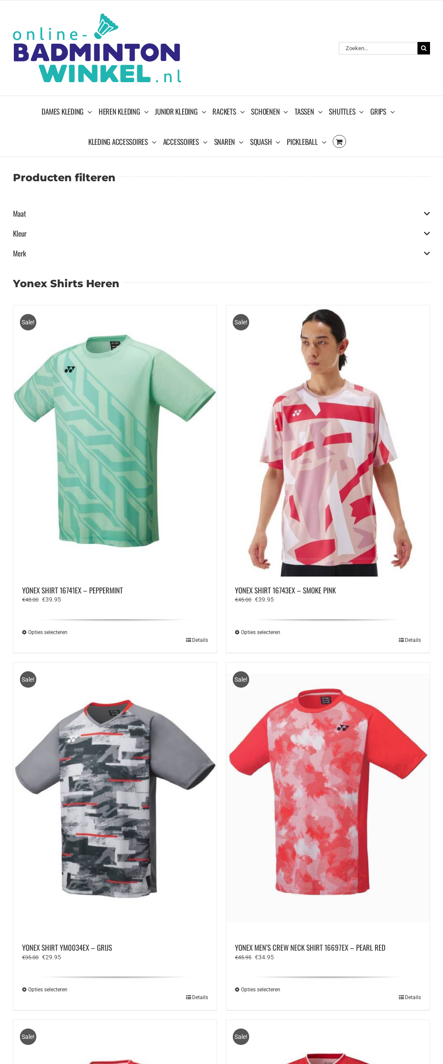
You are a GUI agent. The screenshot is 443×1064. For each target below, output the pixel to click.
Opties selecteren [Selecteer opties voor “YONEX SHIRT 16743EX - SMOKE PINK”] (260, 632)
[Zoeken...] (378, 48)
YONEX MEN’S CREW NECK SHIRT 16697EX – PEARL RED (310, 947)
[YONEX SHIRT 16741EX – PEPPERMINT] (115, 441)
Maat (221, 213)
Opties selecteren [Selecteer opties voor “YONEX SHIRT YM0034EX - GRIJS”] (47, 990)
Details (200, 640)
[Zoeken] (423, 48)
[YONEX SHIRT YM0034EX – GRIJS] (115, 798)
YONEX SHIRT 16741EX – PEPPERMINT (72, 590)
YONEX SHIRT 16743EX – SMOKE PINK (285, 590)
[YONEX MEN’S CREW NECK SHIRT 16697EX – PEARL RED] (328, 798)
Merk (221, 253)
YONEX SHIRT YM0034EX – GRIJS (67, 947)
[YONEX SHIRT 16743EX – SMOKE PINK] (328, 441)
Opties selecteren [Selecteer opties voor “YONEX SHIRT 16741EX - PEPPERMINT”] (47, 632)
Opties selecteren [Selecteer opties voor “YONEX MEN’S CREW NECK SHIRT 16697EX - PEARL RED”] (260, 990)
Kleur (221, 233)
